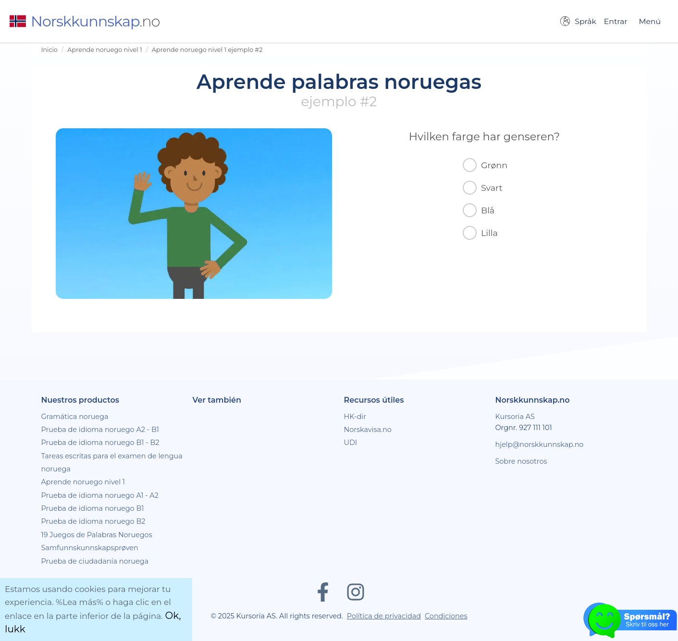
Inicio (49, 49)
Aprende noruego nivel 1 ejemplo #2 (207, 49)
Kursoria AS (515, 416)
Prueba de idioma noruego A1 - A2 (100, 495)
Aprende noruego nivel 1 (104, 49)
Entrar (616, 21)
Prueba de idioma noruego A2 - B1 (100, 429)
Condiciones (446, 616)
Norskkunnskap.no (532, 400)
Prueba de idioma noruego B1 (92, 508)
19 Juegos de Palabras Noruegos (96, 534)
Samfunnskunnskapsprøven (89, 547)
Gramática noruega (75, 416)
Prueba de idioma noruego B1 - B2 (100, 442)
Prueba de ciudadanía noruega (94, 561)
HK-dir (355, 416)
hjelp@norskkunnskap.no (539, 444)
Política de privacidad (384, 616)
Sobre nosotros (521, 461)
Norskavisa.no (368, 429)
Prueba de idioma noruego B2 (93, 521)
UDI (350, 442)
